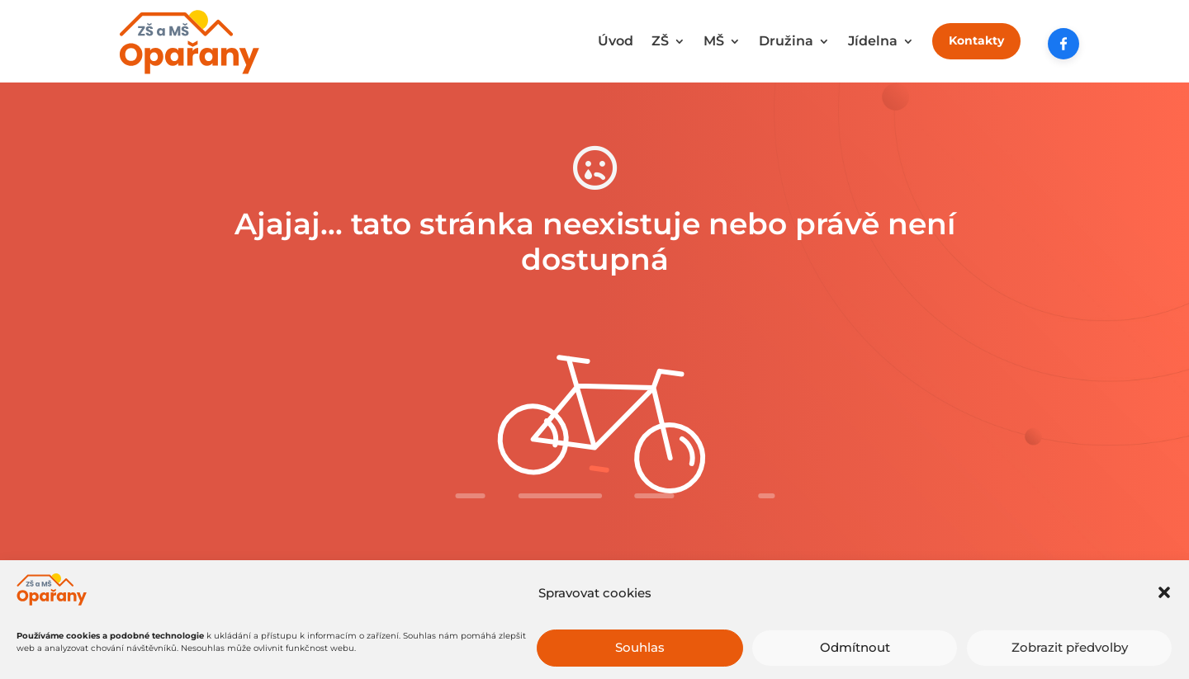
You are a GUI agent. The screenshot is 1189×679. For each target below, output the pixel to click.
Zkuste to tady (595, 582)
